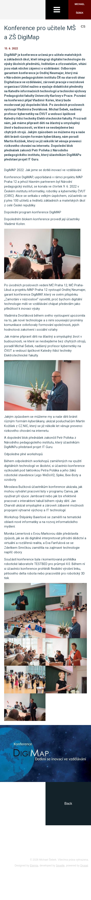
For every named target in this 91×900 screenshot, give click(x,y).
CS (83, 26)
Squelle (60, 865)
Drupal (84, 865)
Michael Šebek (80, 8)
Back (68, 803)
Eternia (34, 865)
